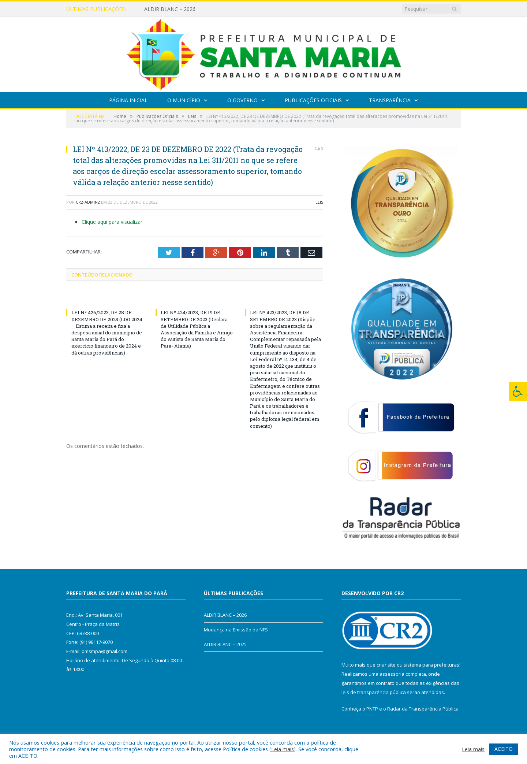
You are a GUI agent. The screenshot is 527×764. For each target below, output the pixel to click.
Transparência (390, 100)
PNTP (372, 708)
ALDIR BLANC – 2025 (225, 644)
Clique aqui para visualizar (112, 221)
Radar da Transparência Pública (423, 708)
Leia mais (282, 749)
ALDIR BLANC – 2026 (169, 9)
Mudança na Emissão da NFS (236, 629)
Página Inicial (128, 100)
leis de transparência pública (373, 692)
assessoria (392, 674)
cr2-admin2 (88, 202)
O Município (183, 100)
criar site (386, 664)
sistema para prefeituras (431, 664)
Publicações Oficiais (313, 100)
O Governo (242, 100)
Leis (319, 202)
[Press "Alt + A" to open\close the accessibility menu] (518, 391)
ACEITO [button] (503, 748)
